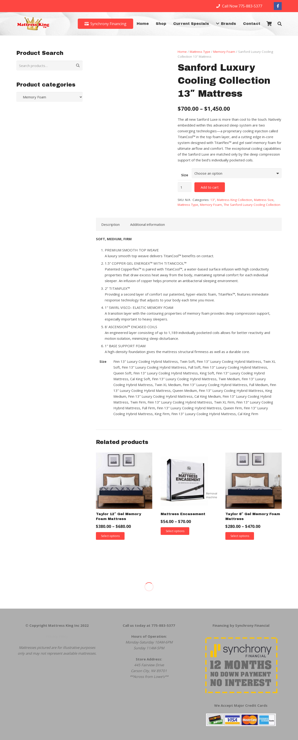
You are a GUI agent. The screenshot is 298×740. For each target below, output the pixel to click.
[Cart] (269, 23)
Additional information (147, 224)
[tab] (110, 224)
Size (184, 175)
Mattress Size (264, 200)
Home (182, 52)
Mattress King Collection (234, 200)
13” (212, 200)
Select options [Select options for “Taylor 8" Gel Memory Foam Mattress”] (239, 536)
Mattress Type (200, 52)
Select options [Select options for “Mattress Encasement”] (175, 531)
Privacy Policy (57, 636)
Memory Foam (224, 52)
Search (76, 65)
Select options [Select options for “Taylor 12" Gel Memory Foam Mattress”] (110, 536)
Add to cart (210, 187)
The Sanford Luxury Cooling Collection (252, 205)
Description (110, 224)
